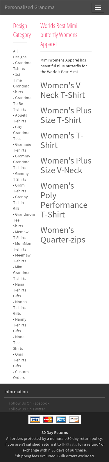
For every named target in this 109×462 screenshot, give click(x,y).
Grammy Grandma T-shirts (21, 162)
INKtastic (69, 444)
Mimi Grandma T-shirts (21, 272)
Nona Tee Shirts (18, 342)
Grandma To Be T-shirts (22, 103)
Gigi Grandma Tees (21, 132)
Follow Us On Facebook (29, 403)
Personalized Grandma (30, 7)
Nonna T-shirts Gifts (20, 307)
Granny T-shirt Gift (20, 202)
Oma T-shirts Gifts (19, 360)
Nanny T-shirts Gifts (19, 325)
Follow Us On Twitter (27, 409)
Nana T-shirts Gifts (19, 290)
